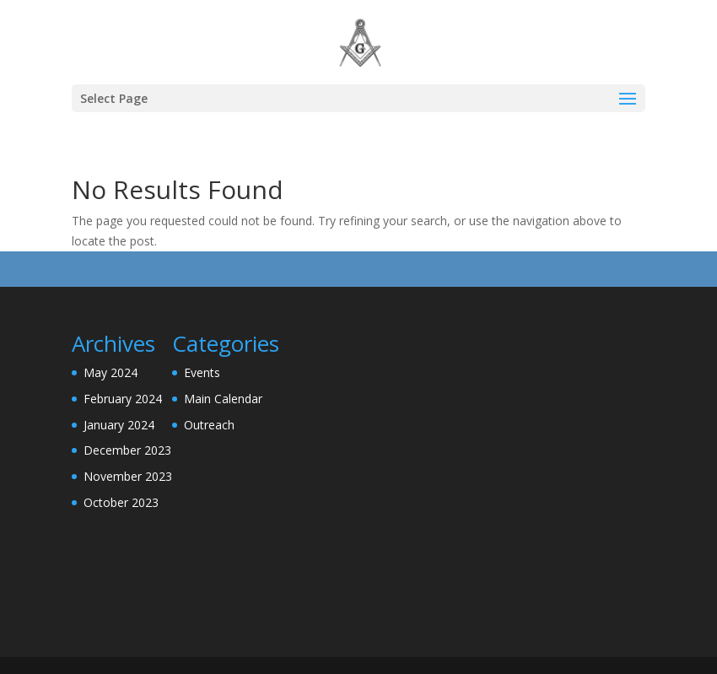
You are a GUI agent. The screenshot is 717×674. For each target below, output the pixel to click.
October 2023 (121, 502)
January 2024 (119, 425)
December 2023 (127, 450)
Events (202, 372)
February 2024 (123, 399)
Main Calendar (223, 399)
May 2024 (110, 372)
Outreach (209, 425)
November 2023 (128, 476)
